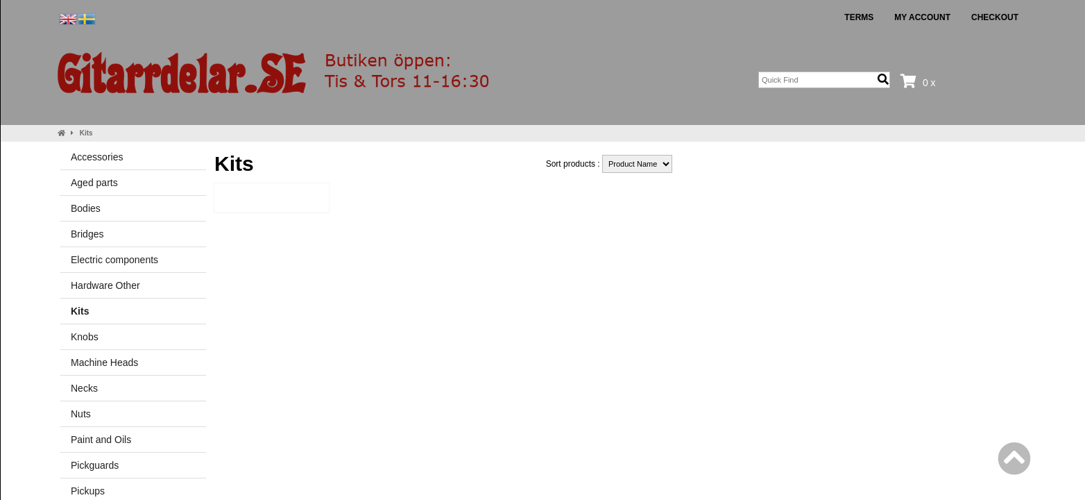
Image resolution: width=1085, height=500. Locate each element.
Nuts (81, 413)
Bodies (86, 208)
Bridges (87, 234)
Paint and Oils (101, 439)
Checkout (994, 17)
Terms (858, 17)
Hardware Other (105, 285)
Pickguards (95, 465)
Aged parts (94, 182)
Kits (86, 133)
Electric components (114, 259)
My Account (922, 17)
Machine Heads (104, 362)
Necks (84, 388)
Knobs (85, 336)
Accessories (97, 156)
